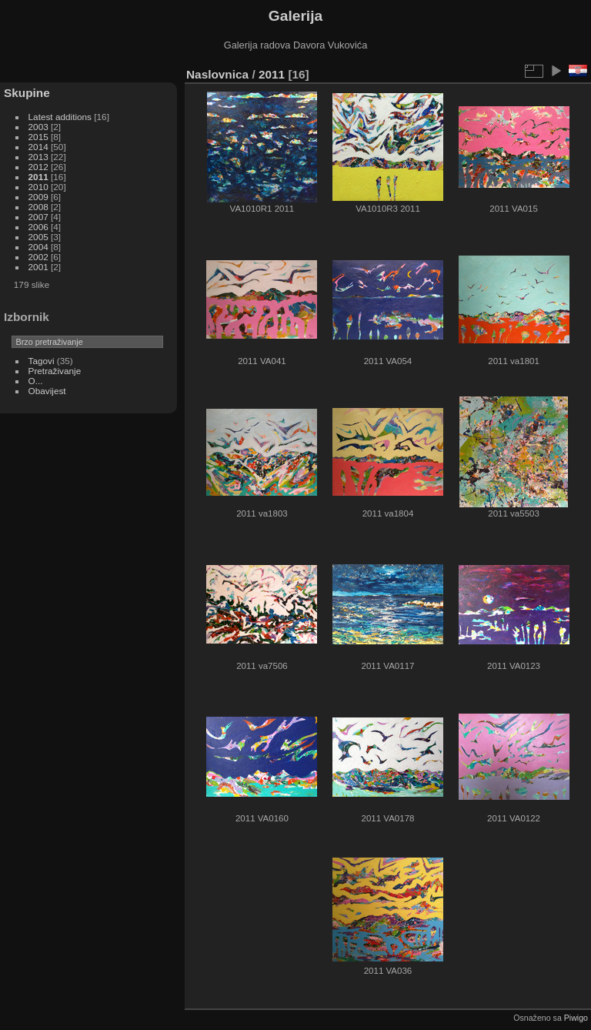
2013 (38, 157)
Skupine (27, 92)
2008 (38, 207)
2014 (38, 147)
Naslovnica (217, 74)
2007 (38, 217)
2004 (38, 247)
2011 (38, 177)
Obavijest (47, 391)
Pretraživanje (55, 371)
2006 (38, 227)
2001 (38, 267)
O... (35, 381)
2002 (38, 257)
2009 (38, 197)
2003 (38, 127)
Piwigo (576, 1017)
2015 (38, 137)
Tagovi (41, 361)
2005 (38, 237)
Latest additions (60, 117)
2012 (38, 167)
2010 (38, 187)
